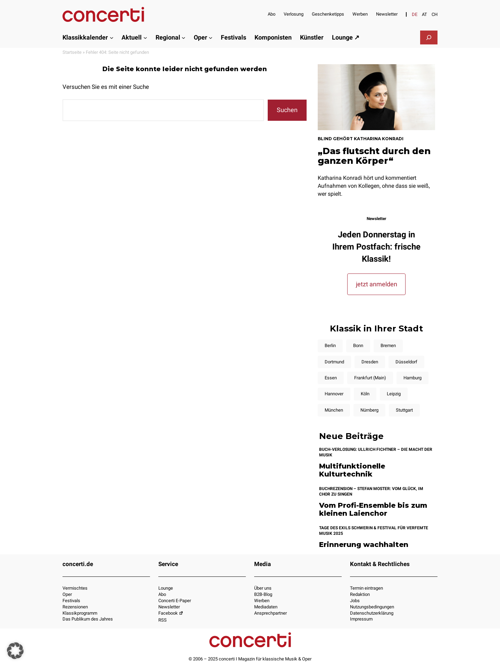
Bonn (358, 345)
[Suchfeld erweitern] (429, 37)
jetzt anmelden (376, 284)
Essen (331, 377)
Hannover (334, 393)
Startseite (72, 52)
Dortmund (334, 361)
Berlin (330, 345)
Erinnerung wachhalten (363, 545)
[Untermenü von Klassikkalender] (112, 37)
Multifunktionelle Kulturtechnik (352, 470)
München (334, 410)
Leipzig (394, 393)
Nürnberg (369, 410)
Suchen (287, 109)
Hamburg (412, 377)
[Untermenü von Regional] (183, 37)
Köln (365, 393)
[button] (15, 650)
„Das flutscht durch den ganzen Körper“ (374, 156)
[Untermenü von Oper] (210, 37)
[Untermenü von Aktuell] (145, 37)
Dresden (369, 361)
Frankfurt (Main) (370, 377)
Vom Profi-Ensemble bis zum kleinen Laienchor (373, 509)
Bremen (388, 345)
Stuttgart (404, 410)
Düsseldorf (406, 361)
